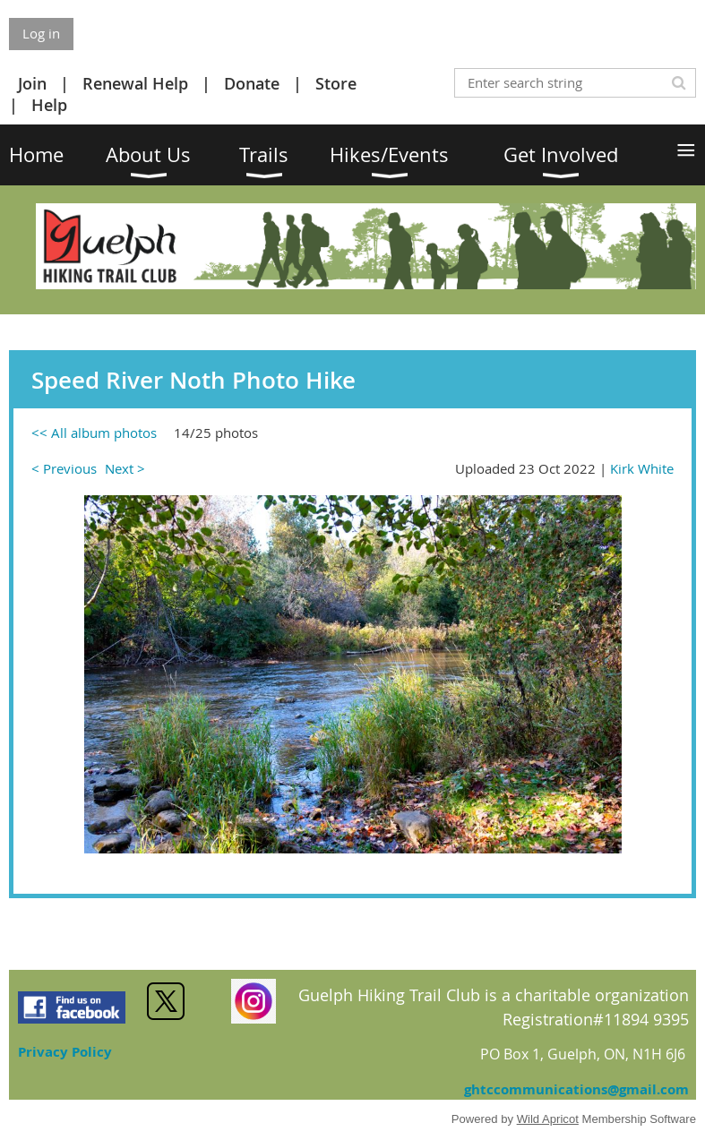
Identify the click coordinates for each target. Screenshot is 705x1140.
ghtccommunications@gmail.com (576, 1089)
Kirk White (642, 468)
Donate (251, 83)
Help (49, 105)
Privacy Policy (65, 1051)
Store (336, 83)
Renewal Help (135, 83)
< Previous (64, 468)
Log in (41, 33)
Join (32, 83)
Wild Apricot (548, 1119)
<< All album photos (94, 432)
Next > (125, 468)
